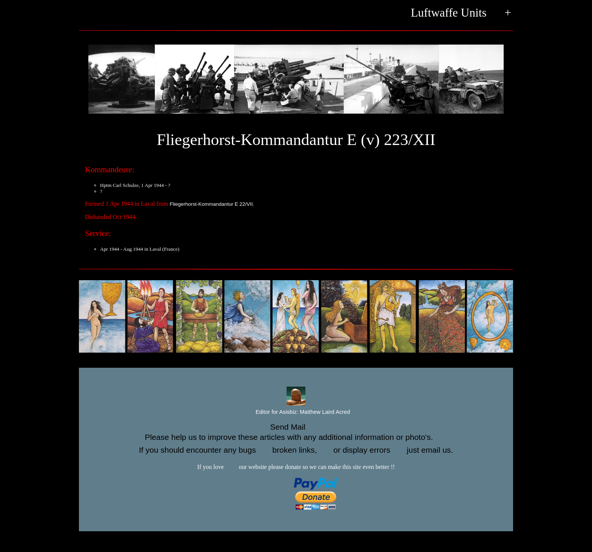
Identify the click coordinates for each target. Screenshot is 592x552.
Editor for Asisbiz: (296, 412)
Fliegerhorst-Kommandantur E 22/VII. (212, 204)
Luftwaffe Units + (461, 13)
